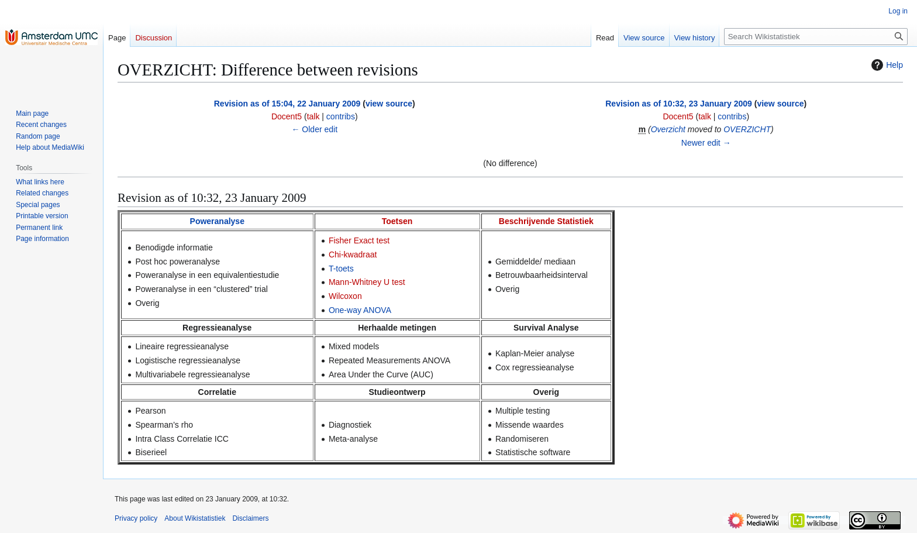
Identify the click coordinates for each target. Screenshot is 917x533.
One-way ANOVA (360, 310)
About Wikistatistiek (194, 518)
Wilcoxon (345, 296)
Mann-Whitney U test (367, 282)
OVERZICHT (747, 129)
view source (389, 103)
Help (885, 65)
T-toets (341, 268)
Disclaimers (250, 518)
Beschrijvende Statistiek (546, 221)
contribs (340, 116)
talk (313, 116)
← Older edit (314, 129)
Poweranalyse (217, 221)
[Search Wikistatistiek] (816, 36)
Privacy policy (136, 518)
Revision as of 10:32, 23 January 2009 (678, 103)
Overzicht (668, 129)
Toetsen (397, 221)
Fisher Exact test (359, 240)
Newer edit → (706, 142)
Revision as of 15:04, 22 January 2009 (287, 103)
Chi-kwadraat (353, 254)
